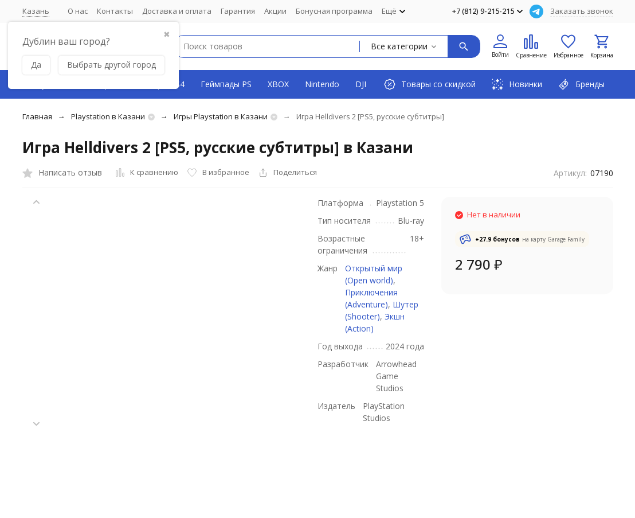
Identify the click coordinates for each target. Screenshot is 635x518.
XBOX (278, 84)
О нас (78, 11)
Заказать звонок (581, 11)
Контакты (115, 11)
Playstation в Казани (108, 116)
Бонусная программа (334, 11)
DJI (360, 84)
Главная (37, 116)
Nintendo (322, 84)
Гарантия (238, 11)
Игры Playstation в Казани (221, 116)
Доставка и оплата (176, 11)
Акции (275, 11)
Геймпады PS (226, 84)
